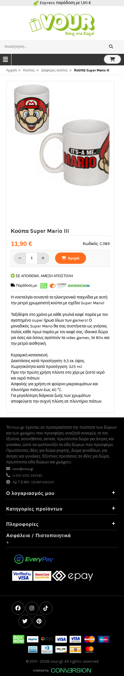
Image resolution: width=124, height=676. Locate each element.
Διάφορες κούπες (54, 70)
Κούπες (29, 70)
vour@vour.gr (22, 469)
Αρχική (11, 70)
